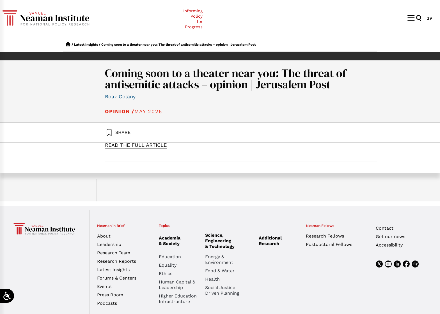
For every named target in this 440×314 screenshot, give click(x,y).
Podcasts (107, 303)
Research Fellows (325, 236)
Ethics (165, 273)
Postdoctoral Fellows (329, 244)
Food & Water (220, 270)
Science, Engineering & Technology (228, 240)
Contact (384, 228)
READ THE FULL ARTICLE (136, 145)
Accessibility (389, 245)
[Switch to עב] (429, 17)
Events (104, 286)
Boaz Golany (120, 96)
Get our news (390, 236)
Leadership (109, 244)
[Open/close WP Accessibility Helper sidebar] (7, 296)
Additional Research (270, 240)
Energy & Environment (219, 259)
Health (212, 279)
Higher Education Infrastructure (178, 298)
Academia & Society (171, 240)
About (104, 236)
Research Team (113, 252)
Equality (168, 265)
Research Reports (116, 261)
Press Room (110, 294)
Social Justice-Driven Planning (222, 290)
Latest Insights (86, 44)
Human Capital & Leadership (177, 284)
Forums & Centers (116, 278)
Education (170, 256)
